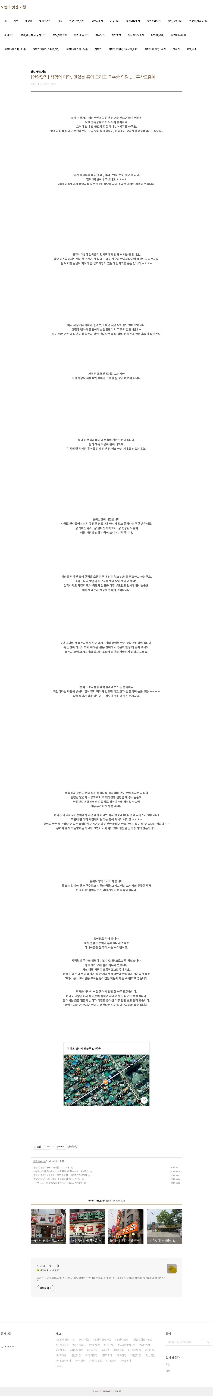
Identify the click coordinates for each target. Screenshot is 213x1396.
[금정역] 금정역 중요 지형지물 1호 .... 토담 (51, 1167)
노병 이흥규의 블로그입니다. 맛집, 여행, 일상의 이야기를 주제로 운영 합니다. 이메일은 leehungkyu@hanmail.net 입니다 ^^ (100, 1279)
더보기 (59, 1366)
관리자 (118, 1391)
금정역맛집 (63, 1344)
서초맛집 (126, 1360)
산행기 (98, 49)
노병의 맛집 (122, 1339)
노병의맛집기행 (128, 1344)
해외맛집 (116, 35)
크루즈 (176, 49)
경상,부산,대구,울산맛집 (33, 35)
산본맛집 (109, 1344)
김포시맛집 (97, 21)
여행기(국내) (157, 35)
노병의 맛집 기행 (13, 7)
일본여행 (145, 1344)
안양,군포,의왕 (76, 21)
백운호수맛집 (64, 1360)
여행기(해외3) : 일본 (77, 49)
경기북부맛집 (154, 21)
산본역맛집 (135, 1350)
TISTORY (107, 1391)
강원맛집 (9, 35)
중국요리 (107, 1355)
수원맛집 (95, 1344)
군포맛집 (121, 1355)
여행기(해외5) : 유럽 (155, 49)
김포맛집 (112, 1360)
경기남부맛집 (133, 21)
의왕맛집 (80, 1360)
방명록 (28, 21)
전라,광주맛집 (81, 35)
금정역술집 (79, 1344)
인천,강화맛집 (175, 21)
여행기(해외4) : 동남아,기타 (123, 49)
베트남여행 (77, 1350)
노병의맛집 (92, 1355)
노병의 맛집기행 (102, 1339)
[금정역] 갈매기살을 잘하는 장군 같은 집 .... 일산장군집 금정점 (60, 1175)
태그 (16, 21)
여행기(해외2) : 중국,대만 (46, 49)
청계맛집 (61, 1350)
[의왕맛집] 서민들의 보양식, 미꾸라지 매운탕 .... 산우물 (57, 1178)
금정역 (106, 1350)
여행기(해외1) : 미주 (15, 49)
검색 (208, 1342)
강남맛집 (150, 1355)
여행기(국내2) (178, 35)
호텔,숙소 (192, 49)
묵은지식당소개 (136, 35)
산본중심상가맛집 (143, 1339)
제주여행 (84, 1339)
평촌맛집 (119, 1350)
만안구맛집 (96, 1360)
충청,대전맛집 (60, 35)
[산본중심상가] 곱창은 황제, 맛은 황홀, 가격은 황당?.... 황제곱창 (61, 1171)
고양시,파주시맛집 (198, 21)
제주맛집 (100, 35)
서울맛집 (114, 21)
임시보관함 (45, 21)
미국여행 (61, 1355)
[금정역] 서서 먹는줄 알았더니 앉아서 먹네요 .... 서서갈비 (58, 1182)
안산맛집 (76, 1355)
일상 (60, 21)
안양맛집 (150, 1350)
